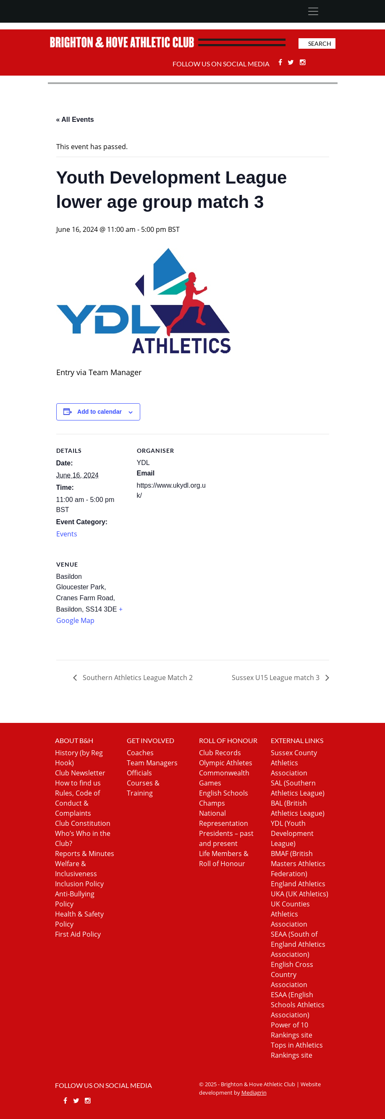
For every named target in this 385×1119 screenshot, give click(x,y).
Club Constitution (82, 823)
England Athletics (298, 883)
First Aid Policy (78, 934)
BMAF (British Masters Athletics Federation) (298, 863)
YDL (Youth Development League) (292, 833)
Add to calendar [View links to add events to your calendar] (99, 411)
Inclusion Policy (79, 883)
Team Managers (152, 762)
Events (66, 533)
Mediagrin (254, 1092)
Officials (139, 773)
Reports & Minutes (84, 853)
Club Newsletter (80, 773)
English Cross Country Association (292, 974)
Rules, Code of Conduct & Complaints (77, 803)
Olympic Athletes (225, 762)
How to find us (78, 783)
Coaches (140, 752)
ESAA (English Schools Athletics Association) (298, 1004)
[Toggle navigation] (313, 11)
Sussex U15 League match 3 (276, 677)
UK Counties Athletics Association (290, 914)
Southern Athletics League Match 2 (137, 677)
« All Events (75, 119)
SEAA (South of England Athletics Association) (298, 944)
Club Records (220, 752)
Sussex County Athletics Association (294, 763)
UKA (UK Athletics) (299, 893)
